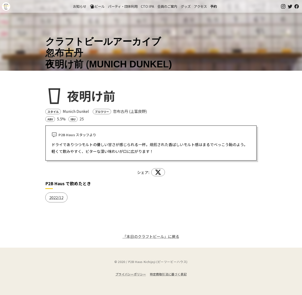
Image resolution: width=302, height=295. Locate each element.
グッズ (186, 6)
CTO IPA (147, 6)
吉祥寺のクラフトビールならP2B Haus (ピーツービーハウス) (6, 6)
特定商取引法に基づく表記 (168, 274)
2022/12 (56, 197)
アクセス (200, 6)
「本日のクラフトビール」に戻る (151, 236)
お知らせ (79, 6)
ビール (97, 6)
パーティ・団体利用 (123, 6)
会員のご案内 (167, 6)
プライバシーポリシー (130, 274)
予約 (213, 6)
